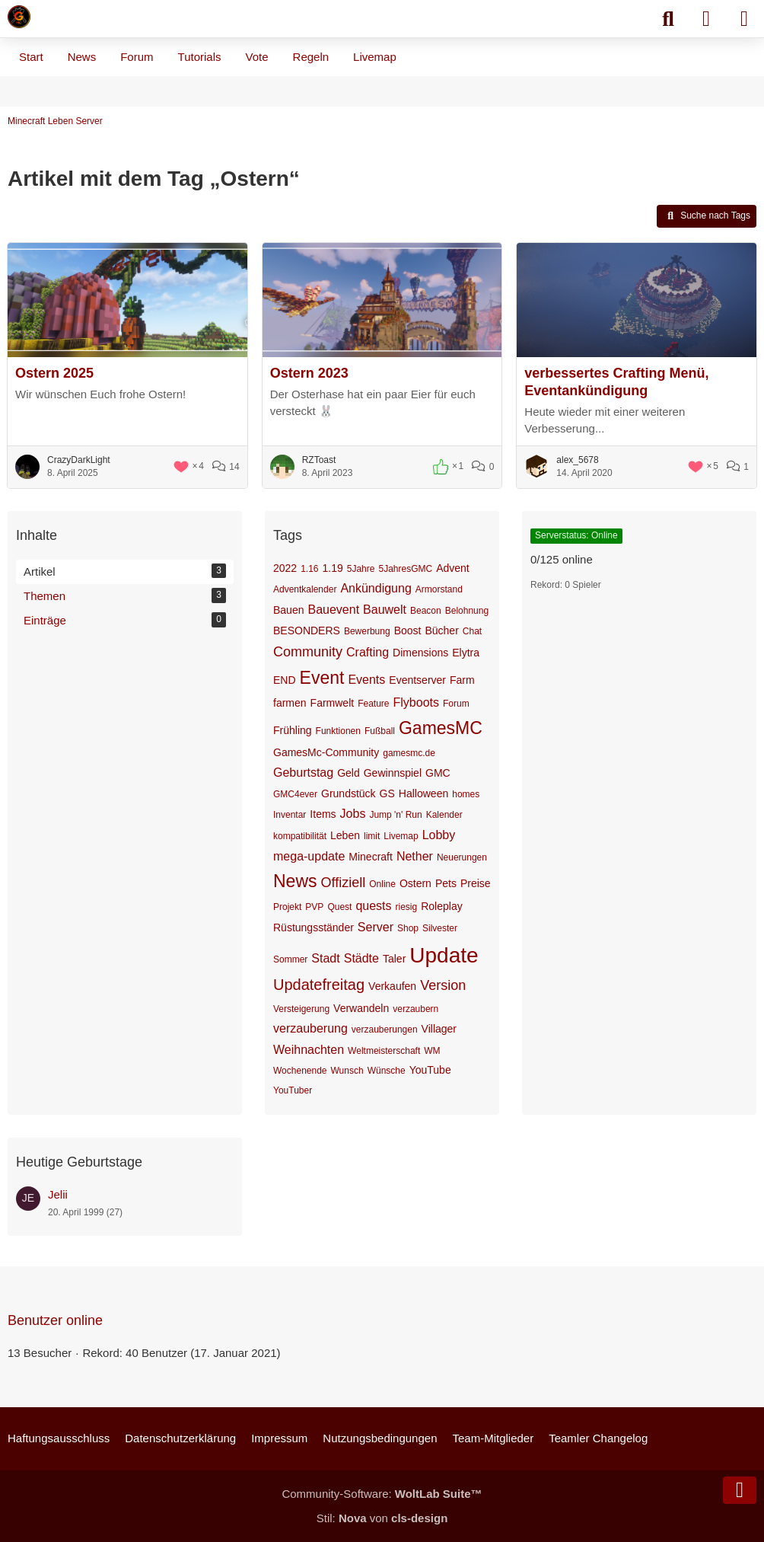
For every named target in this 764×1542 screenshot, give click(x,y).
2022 (285, 568)
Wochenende (300, 1070)
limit (372, 836)
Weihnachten (308, 1049)
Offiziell (343, 882)
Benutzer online (55, 1320)
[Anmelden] (706, 19)
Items (323, 814)
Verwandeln (361, 1008)
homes (465, 794)
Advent (453, 568)
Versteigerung (301, 1009)
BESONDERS (306, 630)
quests (373, 905)
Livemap (401, 836)
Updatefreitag (318, 984)
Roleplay (441, 906)
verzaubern (415, 1009)
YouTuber (292, 1090)
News (295, 881)
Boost (408, 630)
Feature (373, 703)
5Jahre (361, 568)
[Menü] (744, 19)
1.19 (333, 568)
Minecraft (371, 857)
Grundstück (348, 793)
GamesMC (440, 728)
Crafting (367, 652)
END (284, 680)
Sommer (290, 959)
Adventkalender (304, 589)
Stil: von (382, 1518)
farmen (290, 703)
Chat (472, 631)
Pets (446, 883)
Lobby (439, 834)
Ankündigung (375, 588)
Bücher (441, 630)
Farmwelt (332, 703)
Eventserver (417, 680)
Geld (348, 773)
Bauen (288, 610)
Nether (414, 856)
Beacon (425, 610)
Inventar (289, 814)
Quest (339, 907)
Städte (361, 958)
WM (432, 1051)
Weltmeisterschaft (384, 1051)
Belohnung (467, 610)
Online (382, 884)
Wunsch (347, 1070)
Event (322, 678)
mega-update (309, 856)
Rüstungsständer (313, 927)
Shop (408, 928)
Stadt (325, 958)
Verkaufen (392, 986)
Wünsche (387, 1070)
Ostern (415, 883)
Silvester (439, 928)
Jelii (58, 1194)
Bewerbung (367, 631)
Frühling (292, 730)
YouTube (430, 1070)
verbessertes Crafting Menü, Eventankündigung (616, 382)
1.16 (309, 568)
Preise (475, 883)
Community (307, 651)
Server (375, 927)
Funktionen (338, 731)
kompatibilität (299, 836)
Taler (394, 959)
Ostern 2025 (54, 373)
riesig (407, 907)
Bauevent (333, 609)
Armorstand (439, 589)
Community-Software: (382, 1493)
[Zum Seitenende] (739, 1490)
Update (443, 955)
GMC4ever (295, 794)
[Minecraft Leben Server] (19, 16)
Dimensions (420, 652)
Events (366, 679)
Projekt (287, 907)
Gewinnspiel (393, 773)
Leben (345, 835)
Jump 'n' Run (395, 814)
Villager (439, 1029)
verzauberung (310, 1028)
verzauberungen (385, 1029)
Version (443, 985)
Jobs (353, 813)
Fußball (379, 731)
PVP (314, 907)
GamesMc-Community (326, 752)
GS (387, 793)
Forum (456, 703)
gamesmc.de (409, 753)
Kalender (444, 814)
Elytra (465, 652)
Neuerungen (462, 857)
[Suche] (668, 19)
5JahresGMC (405, 568)
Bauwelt (384, 609)
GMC (437, 773)
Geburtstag (303, 772)
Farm (462, 680)
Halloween (423, 793)
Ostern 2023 (309, 373)
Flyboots (416, 702)
